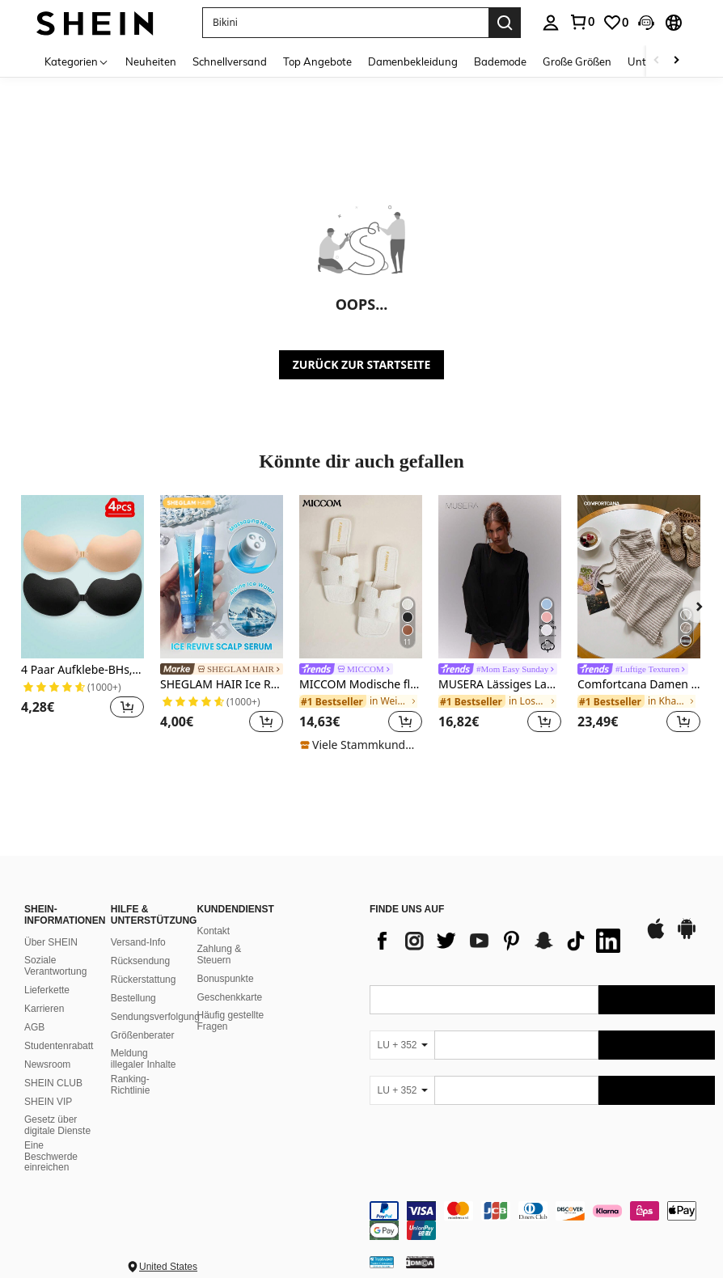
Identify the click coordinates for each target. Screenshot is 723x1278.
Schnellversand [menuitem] (229, 61)
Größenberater (143, 1035)
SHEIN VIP (48, 1101)
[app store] (656, 936)
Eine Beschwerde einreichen (51, 1157)
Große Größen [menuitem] (577, 61)
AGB (34, 1027)
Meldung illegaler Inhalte (143, 1058)
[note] (360, 745)
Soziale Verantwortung (55, 965)
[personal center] (550, 22)
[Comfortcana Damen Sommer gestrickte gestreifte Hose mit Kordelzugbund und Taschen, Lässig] (638, 576)
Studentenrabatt (58, 1046)
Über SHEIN (51, 942)
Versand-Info (138, 942)
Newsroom (47, 1064)
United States (168, 1266)
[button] (345, 22)
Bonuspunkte (225, 978)
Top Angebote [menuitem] (317, 61)
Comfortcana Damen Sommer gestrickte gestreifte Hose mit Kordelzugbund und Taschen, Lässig (638, 685)
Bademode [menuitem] (500, 61)
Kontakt (213, 931)
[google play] (686, 936)
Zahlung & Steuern (219, 954)
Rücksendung (140, 961)
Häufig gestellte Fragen (230, 1020)
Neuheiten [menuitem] (150, 61)
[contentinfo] (542, 1220)
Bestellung (133, 998)
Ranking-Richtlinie (130, 1084)
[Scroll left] (656, 61)
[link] (581, 22)
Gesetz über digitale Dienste (57, 1125)
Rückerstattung (143, 979)
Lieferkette (47, 990)
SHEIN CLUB (53, 1083)
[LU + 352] (402, 1045)
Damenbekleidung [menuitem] (413, 61)
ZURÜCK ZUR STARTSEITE (362, 364)
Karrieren (44, 1008)
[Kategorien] (76, 61)
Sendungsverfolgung (155, 1016)
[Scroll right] (676, 61)
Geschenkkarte (230, 997)
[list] (499, 941)
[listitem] (82, 616)
